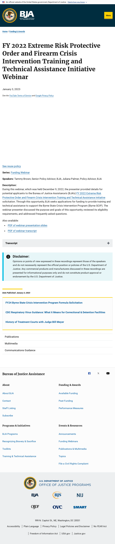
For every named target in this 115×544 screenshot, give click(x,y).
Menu (108, 15)
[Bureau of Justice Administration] (34, 497)
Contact (6, 400)
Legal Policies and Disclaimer (75, 526)
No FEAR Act (100, 526)
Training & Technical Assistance (19, 456)
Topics (62, 456)
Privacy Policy (49, 526)
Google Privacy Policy (44, 95)
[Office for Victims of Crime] (57, 509)
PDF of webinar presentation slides (27, 225)
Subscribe (7, 415)
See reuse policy (11, 166)
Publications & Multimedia (73, 448)
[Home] (26, 15)
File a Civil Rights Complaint (73, 463)
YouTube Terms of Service (20, 95)
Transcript (11, 243)
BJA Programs (10, 434)
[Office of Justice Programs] (9, 15)
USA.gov (66, 533)
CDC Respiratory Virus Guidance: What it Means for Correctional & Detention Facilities (55, 312)
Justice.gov (79, 533)
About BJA (8, 393)
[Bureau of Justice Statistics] (57, 499)
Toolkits (6, 448)
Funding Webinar (20, 172)
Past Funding (66, 400)
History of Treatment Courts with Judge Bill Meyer (35, 321)
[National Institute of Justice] (80, 497)
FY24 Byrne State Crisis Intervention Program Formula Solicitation (44, 302)
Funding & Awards (17, 31)
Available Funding (68, 393)
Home (4, 31)
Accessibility (13, 526)
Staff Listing (9, 408)
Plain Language (31, 526)
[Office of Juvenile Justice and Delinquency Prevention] (35, 509)
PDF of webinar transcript (22, 230)
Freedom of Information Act (44, 533)
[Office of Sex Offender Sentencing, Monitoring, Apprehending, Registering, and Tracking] (80, 509)
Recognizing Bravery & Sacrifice (19, 441)
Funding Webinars (68, 441)
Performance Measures (71, 408)
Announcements (67, 434)
